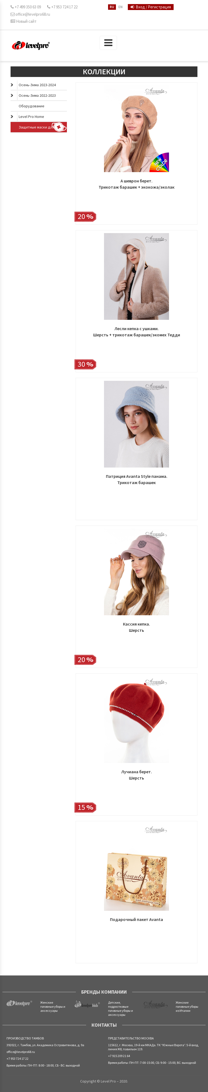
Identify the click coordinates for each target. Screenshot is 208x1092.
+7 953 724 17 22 (62, 6)
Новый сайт (24, 21)
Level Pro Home (27, 116)
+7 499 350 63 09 (26, 6)
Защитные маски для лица (43, 127)
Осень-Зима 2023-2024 (33, 84)
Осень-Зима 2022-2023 (33, 95)
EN (120, 7)
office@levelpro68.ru (30, 14)
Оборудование (31, 106)
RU (112, 7)
